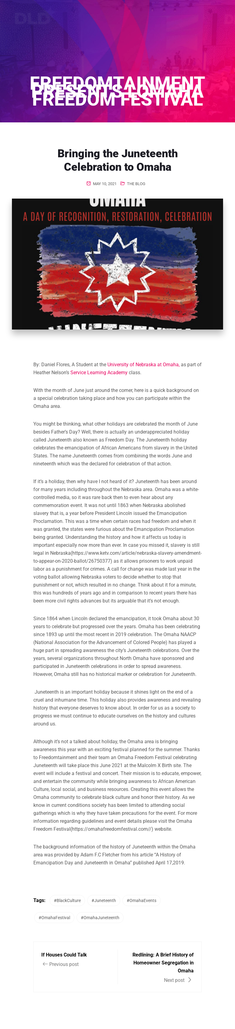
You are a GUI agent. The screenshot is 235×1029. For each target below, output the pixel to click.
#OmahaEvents (141, 900)
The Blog (136, 183)
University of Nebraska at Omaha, (143, 364)
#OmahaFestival (54, 917)
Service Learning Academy (99, 372)
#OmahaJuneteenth (100, 917)
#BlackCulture (67, 900)
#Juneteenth (103, 900)
